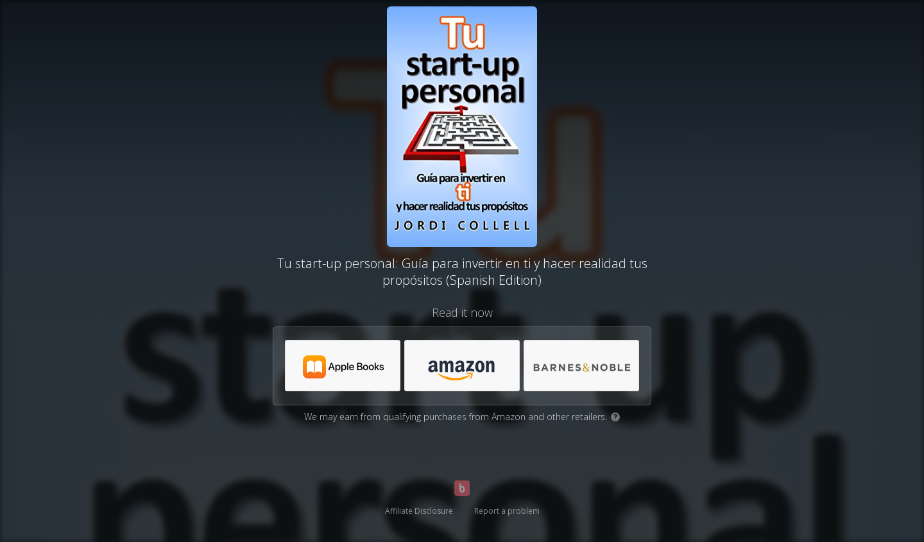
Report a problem (507, 510)
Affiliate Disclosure (419, 510)
